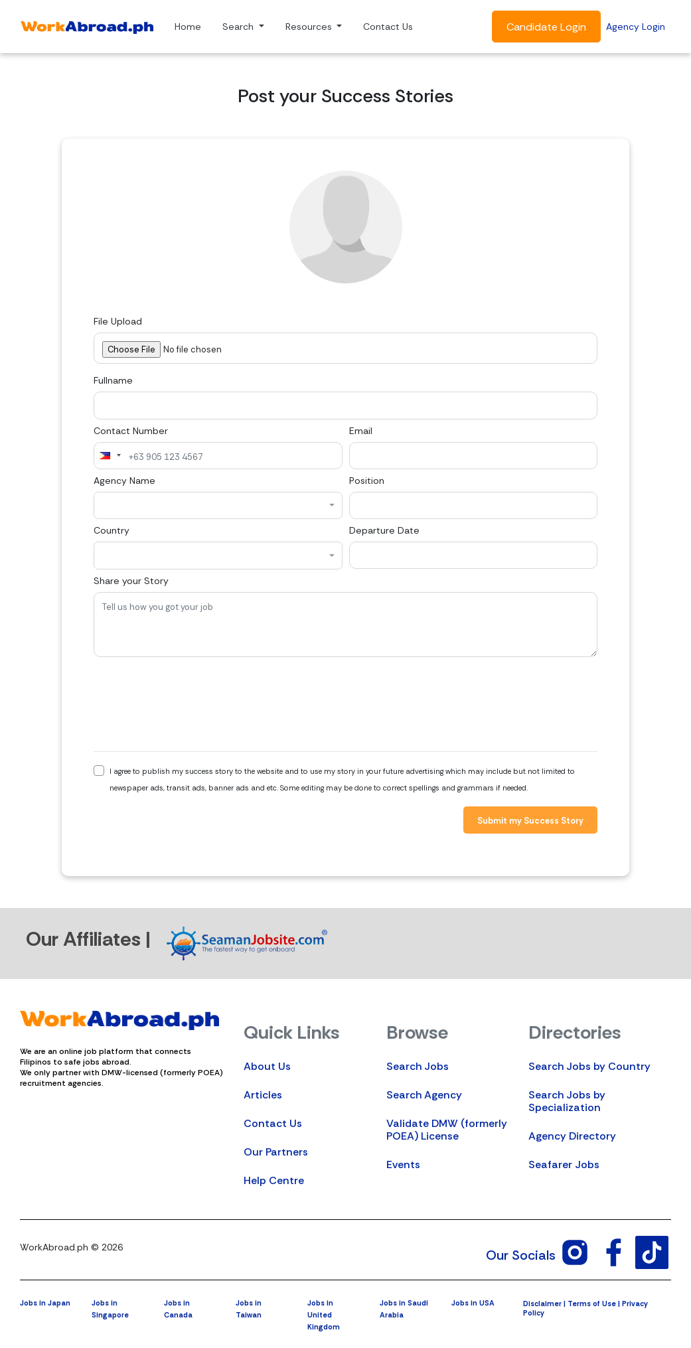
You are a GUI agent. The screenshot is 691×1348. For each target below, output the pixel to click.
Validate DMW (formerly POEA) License (446, 1129)
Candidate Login (546, 27)
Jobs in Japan (45, 1303)
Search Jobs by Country (589, 1066)
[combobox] (109, 456)
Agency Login (635, 27)
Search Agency (424, 1095)
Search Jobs (417, 1066)
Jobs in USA (473, 1303)
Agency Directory (572, 1136)
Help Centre (274, 1180)
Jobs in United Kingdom (323, 1314)
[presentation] (194, 704)
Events (403, 1164)
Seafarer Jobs (563, 1164)
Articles (263, 1095)
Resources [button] (310, 27)
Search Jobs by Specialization (566, 1101)
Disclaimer (542, 1303)
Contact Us (388, 27)
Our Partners (276, 1152)
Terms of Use (592, 1303)
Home (188, 27)
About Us (267, 1066)
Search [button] (239, 27)
